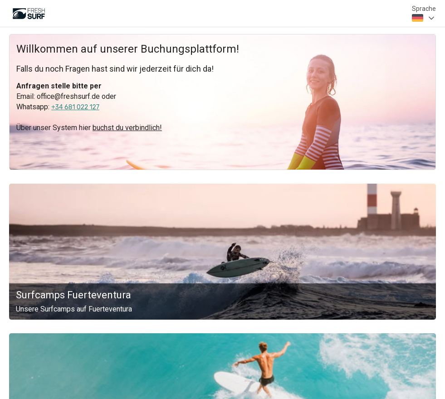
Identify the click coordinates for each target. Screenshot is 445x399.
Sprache (424, 8)
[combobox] (424, 18)
